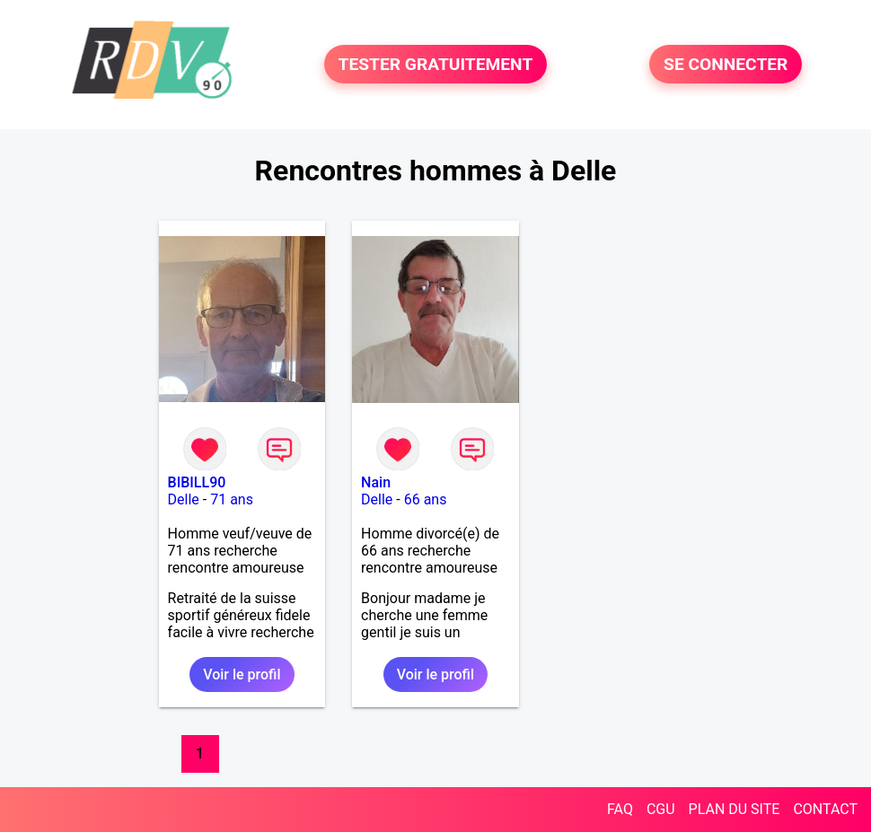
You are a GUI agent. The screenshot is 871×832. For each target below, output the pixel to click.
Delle (183, 499)
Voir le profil (241, 674)
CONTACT (825, 809)
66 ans (425, 499)
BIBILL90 (197, 482)
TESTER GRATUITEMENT (436, 64)
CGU (661, 809)
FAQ (620, 809)
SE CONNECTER (725, 64)
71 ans (231, 499)
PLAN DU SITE (734, 809)
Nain (376, 482)
